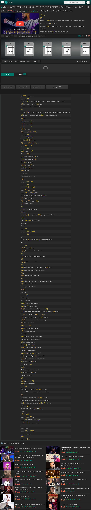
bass (35, 61)
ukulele (17, 61)
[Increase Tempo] (15, 36)
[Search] (83, 2)
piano (10, 61)
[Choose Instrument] (39, 61)
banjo (28, 61)
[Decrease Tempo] (2, 36)
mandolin (22, 61)
